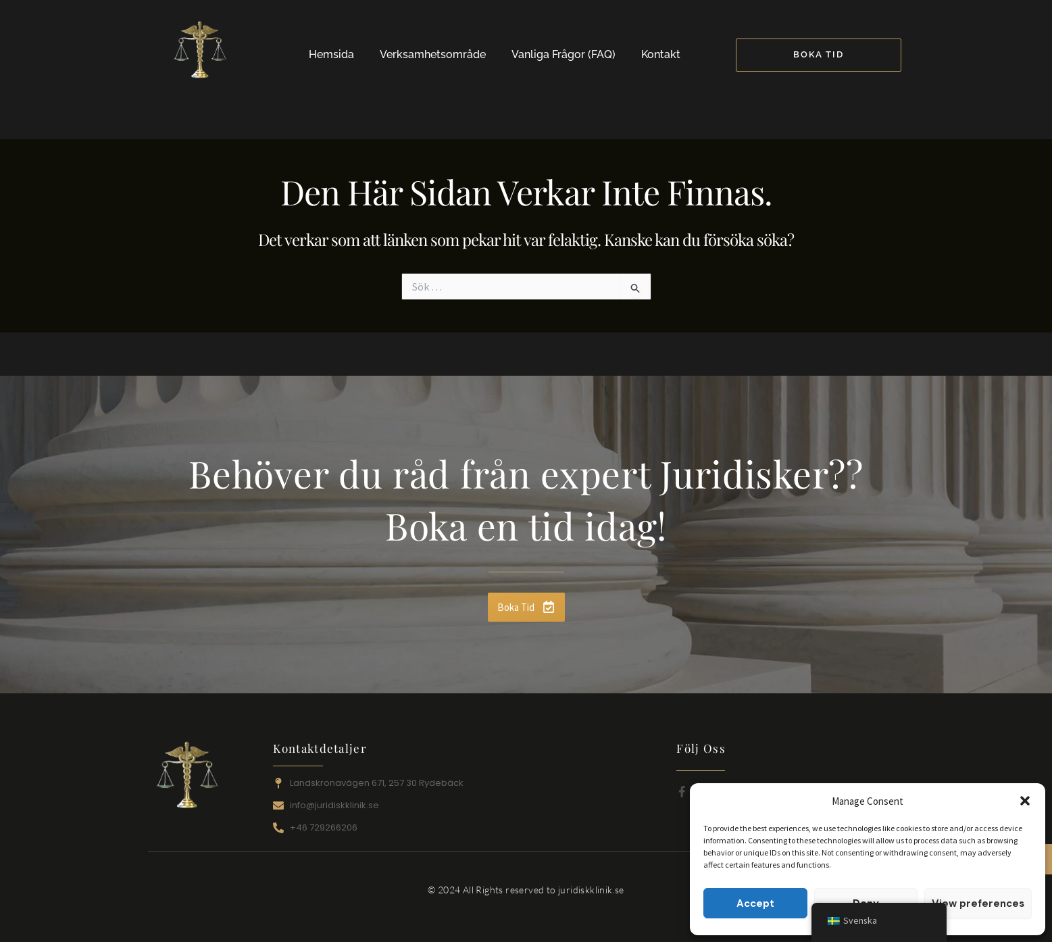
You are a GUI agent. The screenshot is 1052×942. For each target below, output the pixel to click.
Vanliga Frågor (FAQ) (563, 54)
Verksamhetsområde (433, 54)
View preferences (978, 903)
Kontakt (660, 54)
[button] (1025, 801)
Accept (755, 903)
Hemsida (331, 54)
